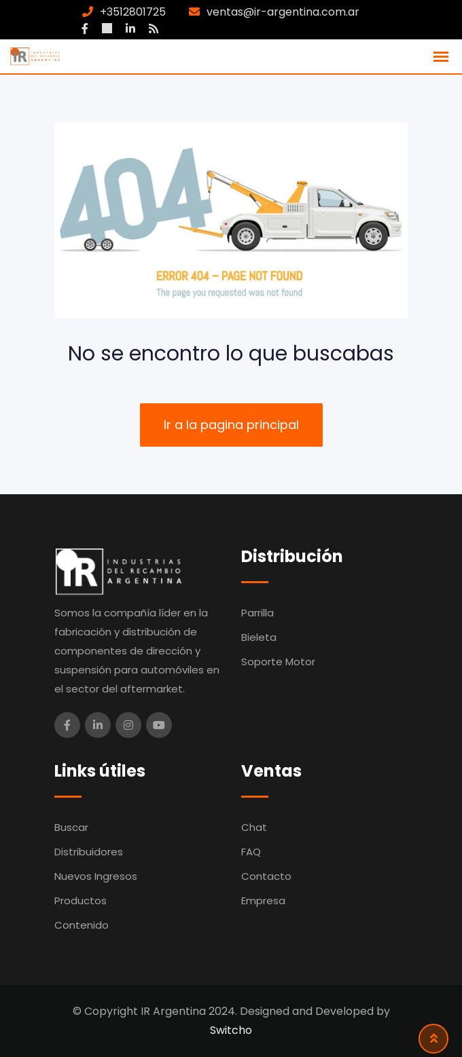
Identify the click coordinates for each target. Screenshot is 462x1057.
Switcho (231, 1030)
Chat (254, 827)
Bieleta (259, 637)
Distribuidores (88, 852)
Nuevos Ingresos (95, 876)
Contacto (266, 876)
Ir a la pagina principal (231, 424)
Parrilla (257, 613)
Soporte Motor (278, 661)
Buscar (71, 827)
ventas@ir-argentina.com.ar (283, 12)
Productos (80, 900)
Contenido (81, 925)
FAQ (251, 852)
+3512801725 (133, 12)
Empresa (263, 900)
